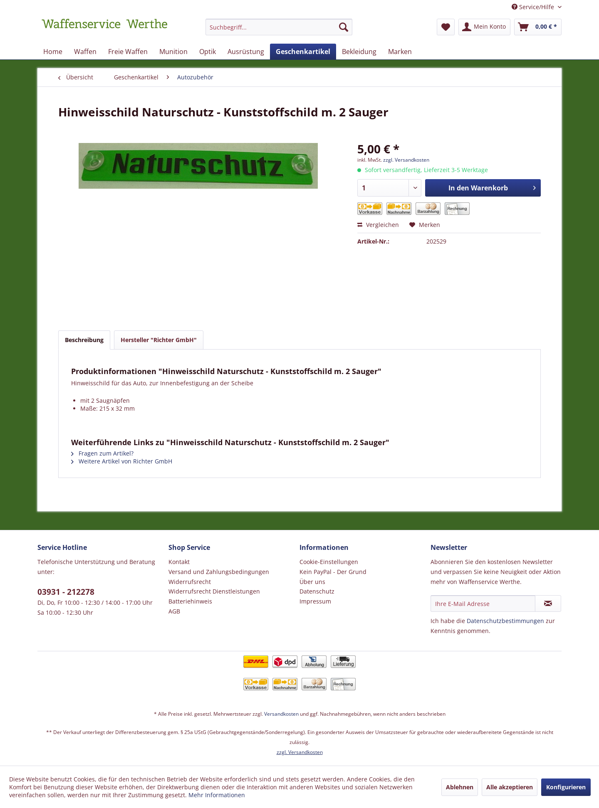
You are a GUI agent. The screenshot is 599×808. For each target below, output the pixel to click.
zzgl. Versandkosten (406, 159)
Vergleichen (378, 225)
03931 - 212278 (65, 591)
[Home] (52, 51)
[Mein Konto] (484, 27)
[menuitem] (278, 31)
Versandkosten (281, 713)
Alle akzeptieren (509, 787)
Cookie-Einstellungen (329, 562)
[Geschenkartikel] (303, 51)
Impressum (315, 601)
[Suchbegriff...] (278, 27)
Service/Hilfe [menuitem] (534, 7)
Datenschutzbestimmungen (505, 621)
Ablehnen (459, 787)
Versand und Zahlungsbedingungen (218, 572)
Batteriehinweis (190, 601)
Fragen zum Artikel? (102, 453)
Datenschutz (317, 591)
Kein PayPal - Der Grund (333, 572)
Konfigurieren (566, 787)
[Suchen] (343, 27)
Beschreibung (84, 340)
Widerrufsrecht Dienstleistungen (214, 591)
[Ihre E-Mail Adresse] (483, 603)
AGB (174, 611)
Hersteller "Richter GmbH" (159, 340)
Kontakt (179, 562)
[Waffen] (85, 51)
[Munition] (173, 51)
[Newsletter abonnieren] (548, 603)
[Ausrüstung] (246, 51)
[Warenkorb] (538, 27)
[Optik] (207, 51)
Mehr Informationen (216, 795)
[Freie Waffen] (127, 51)
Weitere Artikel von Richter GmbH (121, 461)
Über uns (312, 582)
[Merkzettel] (446, 27)
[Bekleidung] (359, 51)
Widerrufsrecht (189, 582)
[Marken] (400, 51)
